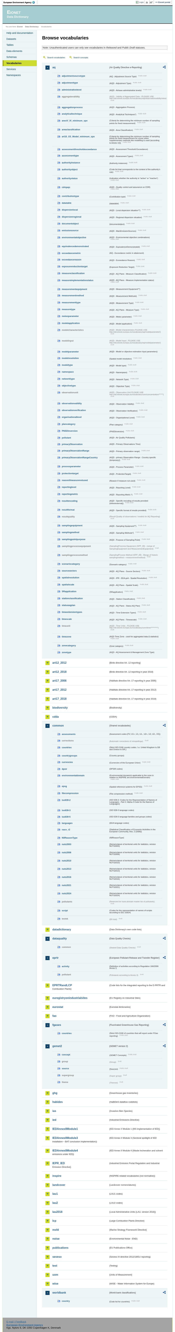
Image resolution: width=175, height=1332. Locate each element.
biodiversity (60, 707)
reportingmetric (70, 494)
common (58, 725)
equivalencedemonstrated (75, 246)
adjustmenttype (70, 82)
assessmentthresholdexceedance (79, 149)
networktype (68, 379)
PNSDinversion (69, 431)
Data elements (14, 51)
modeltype (67, 365)
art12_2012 (59, 662)
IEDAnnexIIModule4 (65, 1150)
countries (67, 747)
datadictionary (61, 929)
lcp (54, 1220)
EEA (20, 2)
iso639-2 (66, 800)
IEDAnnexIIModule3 (65, 1137)
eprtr (55, 957)
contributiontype (70, 196)
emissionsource (70, 230)
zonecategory (69, 645)
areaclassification (71, 129)
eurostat (57, 1007)
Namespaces (13, 75)
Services (11, 69)
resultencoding (69, 501)
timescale (67, 619)
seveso (57, 1256)
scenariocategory (71, 564)
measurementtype (71, 302)
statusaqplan (68, 605)
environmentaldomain (73, 775)
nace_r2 (66, 829)
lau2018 (57, 1211)
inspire (56, 1175)
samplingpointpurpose (73, 539)
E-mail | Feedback (16, 1321)
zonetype (66, 652)
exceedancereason (71, 259)
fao (54, 1015)
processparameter (71, 466)
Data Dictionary (32, 27)
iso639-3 (66, 810)
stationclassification (72, 598)
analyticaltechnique (72, 114)
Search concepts (80, 58)
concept (66, 1054)
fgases (56, 1024)
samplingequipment (72, 525)
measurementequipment (74, 289)
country (66, 1301)
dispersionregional (71, 216)
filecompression (70, 793)
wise (55, 1283)
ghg (54, 1093)
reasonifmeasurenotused (75, 480)
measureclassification (73, 273)
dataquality (59, 938)
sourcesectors (69, 570)
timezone (66, 636)
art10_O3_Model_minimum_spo (78, 136)
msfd (55, 1229)
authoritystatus (69, 178)
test (54, 1265)
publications (60, 1247)
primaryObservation (72, 444)
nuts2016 (66, 877)
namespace (68, 372)
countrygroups (69, 755)
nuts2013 (66, 869)
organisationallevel (72, 417)
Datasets (11, 39)
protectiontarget (70, 473)
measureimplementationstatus (77, 280)
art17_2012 (59, 689)
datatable (66, 203)
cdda (55, 716)
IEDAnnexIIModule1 (65, 1128)
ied (54, 1119)
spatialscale (68, 584)
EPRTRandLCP (62, 985)
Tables (10, 45)
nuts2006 (66, 852)
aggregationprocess (72, 107)
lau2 (55, 1202)
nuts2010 (66, 860)
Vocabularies (14, 63)
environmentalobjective (74, 237)
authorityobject (69, 169)
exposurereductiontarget (75, 266)
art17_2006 (59, 680)
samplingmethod (70, 532)
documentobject (70, 223)
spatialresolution (70, 577)
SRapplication (69, 591)
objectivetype (69, 385)
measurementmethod (73, 295)
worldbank (59, 1292)
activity (65, 966)
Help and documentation (19, 33)
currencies (67, 762)
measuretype (68, 309)
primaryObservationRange (75, 450)
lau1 (55, 1193)
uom (55, 1274)
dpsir (64, 769)
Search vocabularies (56, 58)
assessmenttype (70, 155)
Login (141, 2)
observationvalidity (72, 403)
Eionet (20, 27)
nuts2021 (66, 885)
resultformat (68, 509)
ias (54, 1111)
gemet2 (57, 1046)
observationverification (74, 410)
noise (55, 1238)
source (65, 1068)
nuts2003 (66, 844)
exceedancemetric (71, 253)
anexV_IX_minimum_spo (75, 120)
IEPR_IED (58, 1163)
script (65, 910)
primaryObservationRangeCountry (80, 457)
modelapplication (71, 323)
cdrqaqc (66, 187)
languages (67, 823)
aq (54, 67)
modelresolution (70, 358)
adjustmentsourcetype (73, 76)
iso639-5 (66, 816)
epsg (64, 786)
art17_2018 (59, 698)
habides (57, 1101)
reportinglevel (69, 487)
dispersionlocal (70, 209)
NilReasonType (69, 837)
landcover (58, 1184)
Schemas (11, 57)
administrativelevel (71, 89)
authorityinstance (71, 162)
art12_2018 (59, 671)
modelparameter (70, 351)
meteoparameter (70, 316)
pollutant (66, 437)
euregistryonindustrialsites (69, 997)
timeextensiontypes (72, 612)
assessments (68, 734)
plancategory (68, 424)
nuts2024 (66, 893)
